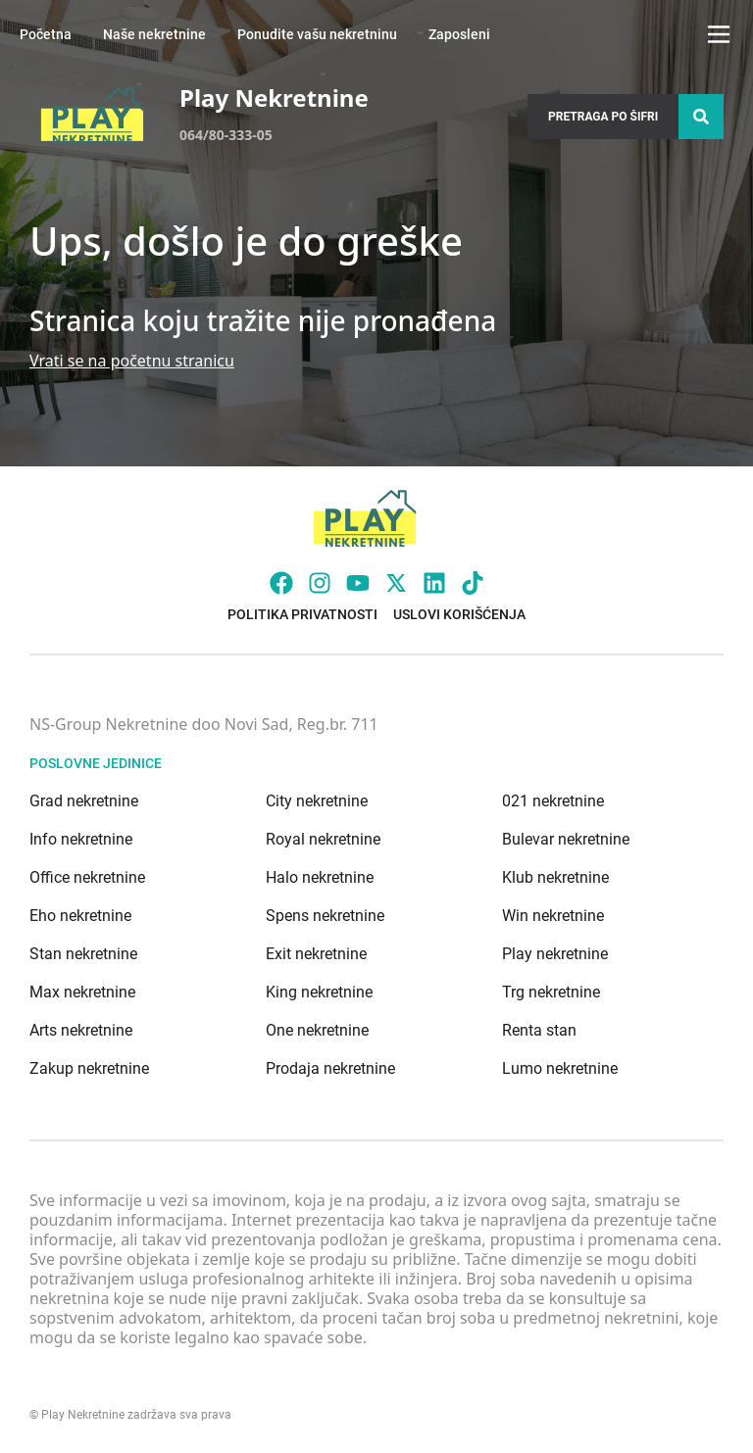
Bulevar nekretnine (565, 839)
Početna (46, 34)
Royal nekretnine (323, 839)
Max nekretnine (82, 992)
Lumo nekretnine (560, 1068)
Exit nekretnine (316, 953)
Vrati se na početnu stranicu (131, 360)
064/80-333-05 (226, 134)
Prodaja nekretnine (330, 1068)
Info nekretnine (80, 839)
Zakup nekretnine (89, 1068)
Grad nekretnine (83, 801)
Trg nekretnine (551, 992)
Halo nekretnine (320, 877)
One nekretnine (317, 1030)
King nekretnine (319, 992)
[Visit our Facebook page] (281, 583)
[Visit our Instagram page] (319, 583)
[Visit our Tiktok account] (472, 583)
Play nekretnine (555, 953)
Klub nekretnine (555, 877)
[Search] (701, 116)
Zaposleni (459, 34)
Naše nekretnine (154, 34)
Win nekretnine (553, 915)
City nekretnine (317, 801)
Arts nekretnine (80, 1030)
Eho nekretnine (80, 915)
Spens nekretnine (325, 915)
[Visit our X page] (396, 583)
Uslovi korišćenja (459, 614)
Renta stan (539, 1030)
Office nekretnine (87, 877)
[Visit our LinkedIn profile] (434, 583)
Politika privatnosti (302, 614)
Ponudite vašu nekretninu (317, 34)
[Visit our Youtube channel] (358, 583)
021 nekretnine (553, 801)
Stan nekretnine (83, 953)
